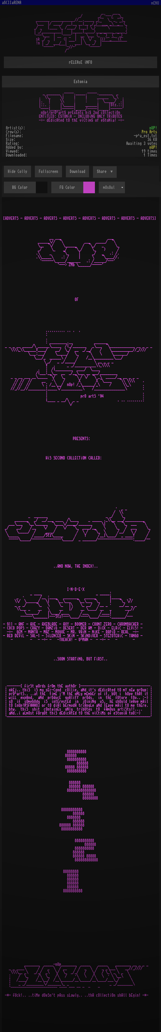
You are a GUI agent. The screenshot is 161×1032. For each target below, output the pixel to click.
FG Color (67, 187)
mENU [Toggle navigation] (155, 3)
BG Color (20, 187)
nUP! (153, 128)
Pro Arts (149, 132)
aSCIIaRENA (11, 3)
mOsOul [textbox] (109, 187)
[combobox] (112, 187)
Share (102, 171)
